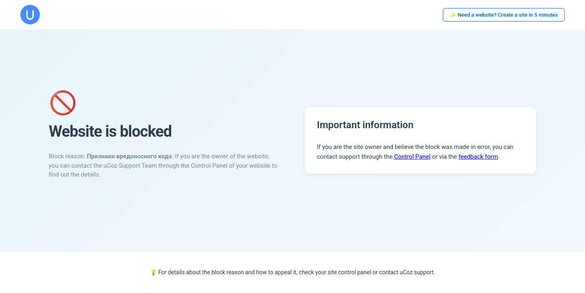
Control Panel (412, 156)
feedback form (478, 156)
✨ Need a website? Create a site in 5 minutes (504, 15)
